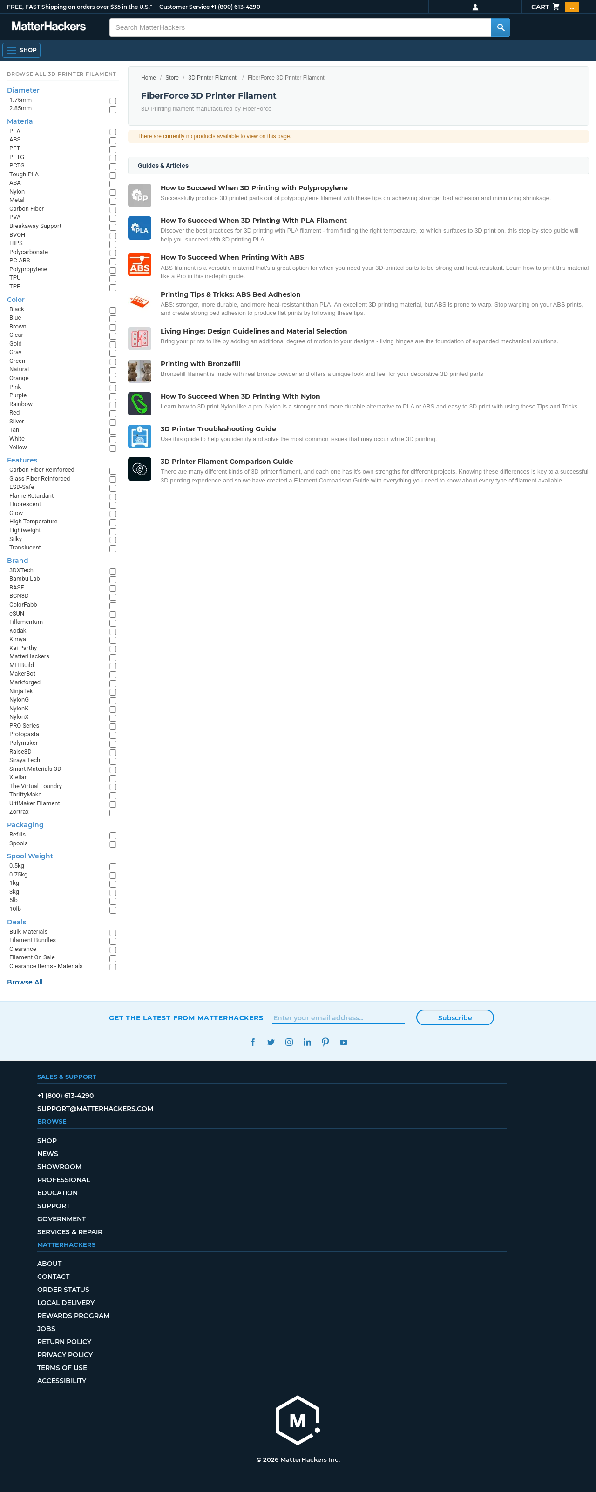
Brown (18, 326)
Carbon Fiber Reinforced (41, 469)
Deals (16, 922)
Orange (19, 378)
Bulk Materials (28, 931)
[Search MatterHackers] (500, 27)
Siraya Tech (24, 759)
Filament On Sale (32, 957)
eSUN (16, 613)
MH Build (21, 665)
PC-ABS (19, 260)
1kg (14, 882)
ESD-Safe (21, 486)
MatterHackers (29, 656)
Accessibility (61, 1381)
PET (14, 148)
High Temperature (33, 521)
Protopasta (24, 733)
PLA (14, 130)
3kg (14, 891)
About (49, 1263)
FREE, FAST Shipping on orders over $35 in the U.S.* (79, 6)
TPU (14, 277)
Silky (15, 538)
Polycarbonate (28, 251)
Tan (14, 429)
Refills (17, 834)
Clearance (22, 948)
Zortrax (19, 811)
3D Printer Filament (212, 77)
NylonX (18, 716)
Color (16, 299)
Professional (63, 1180)
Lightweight (25, 530)
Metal (17, 199)
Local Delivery (66, 1302)
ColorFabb (23, 604)
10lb (15, 908)
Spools (18, 843)
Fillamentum (26, 621)
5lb (13, 900)
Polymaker (23, 742)
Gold (15, 343)
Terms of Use (62, 1368)
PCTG (17, 165)
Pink (15, 386)
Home (148, 77)
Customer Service (184, 6)
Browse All (25, 982)
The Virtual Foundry (35, 786)
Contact (53, 1276)
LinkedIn (307, 1042)
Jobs (46, 1329)
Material (21, 121)
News (47, 1154)
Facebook (252, 1042)
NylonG (19, 699)
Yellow (18, 447)
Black (16, 309)
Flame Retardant (31, 495)
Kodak (17, 630)
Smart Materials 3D (35, 768)
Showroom (59, 1167)
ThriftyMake (25, 794)
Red (14, 412)
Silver (16, 421)
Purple (18, 395)
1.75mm (20, 99)
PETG (16, 157)
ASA (15, 182)
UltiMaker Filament (34, 803)
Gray (15, 351)
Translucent (25, 547)
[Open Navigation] (21, 50)
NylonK (18, 708)
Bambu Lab (24, 578)
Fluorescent (25, 504)
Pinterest (325, 1042)
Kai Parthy (23, 647)
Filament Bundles (32, 940)
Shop (47, 1141)
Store (172, 77)
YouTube (343, 1042)
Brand (17, 560)
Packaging (25, 825)
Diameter (23, 90)
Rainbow (21, 404)
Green (17, 360)
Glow (16, 512)
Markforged (25, 682)
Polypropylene (28, 269)
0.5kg (16, 865)
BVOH (17, 234)
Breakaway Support (35, 225)
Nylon (17, 191)
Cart (555, 7)
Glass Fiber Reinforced (39, 478)
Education (57, 1193)
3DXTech (21, 570)
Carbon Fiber (26, 208)
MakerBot (22, 673)
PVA (14, 217)
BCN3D (19, 595)
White (17, 438)
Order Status (63, 1289)
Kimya (17, 639)
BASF (16, 587)
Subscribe (455, 1018)
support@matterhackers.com (95, 1108)
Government (61, 1219)
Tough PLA (24, 174)
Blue (15, 317)
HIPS (16, 243)
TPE (14, 286)
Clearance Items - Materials (46, 966)
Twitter (271, 1042)
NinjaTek (21, 691)
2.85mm (20, 108)
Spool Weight (30, 856)
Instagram (289, 1042)
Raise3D (20, 751)
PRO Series (24, 725)
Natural (19, 369)
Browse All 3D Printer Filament (61, 74)
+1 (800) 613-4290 (235, 6)
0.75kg (18, 874)
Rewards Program (73, 1315)
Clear (16, 334)
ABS (14, 139)
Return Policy (64, 1342)
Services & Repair (69, 1232)
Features (22, 460)
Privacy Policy (65, 1355)
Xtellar (18, 777)
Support (53, 1206)
